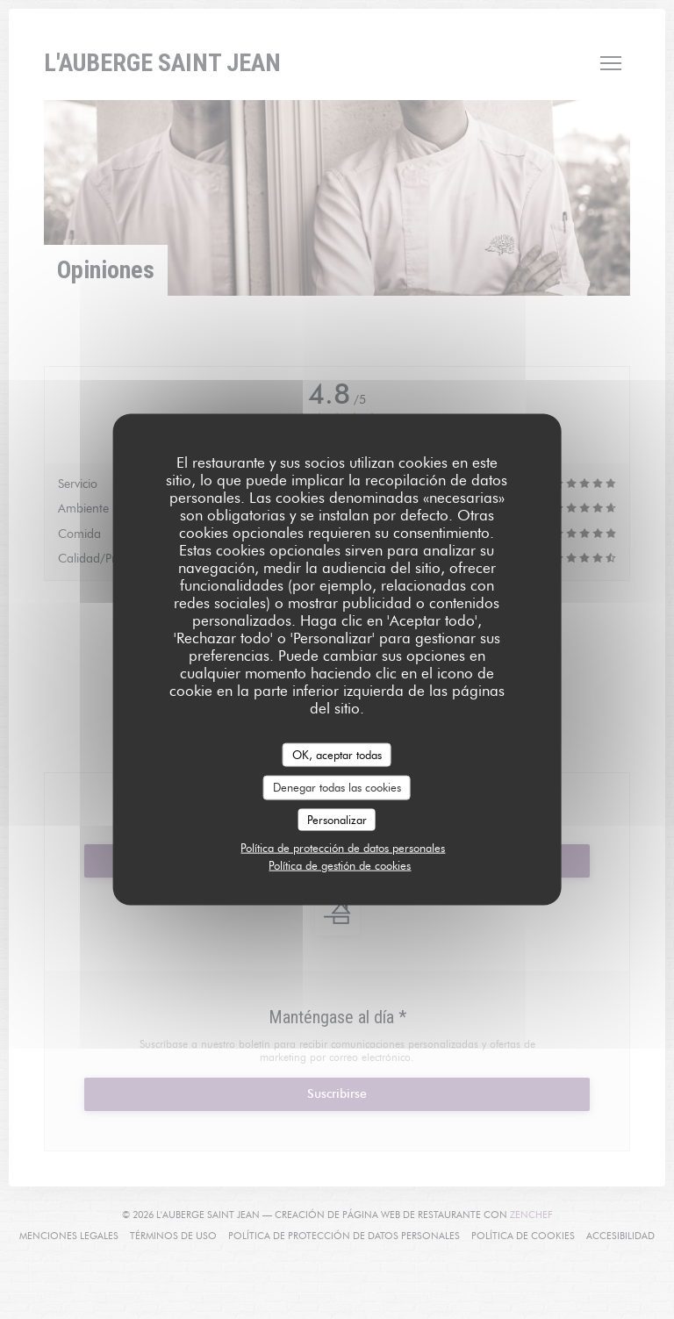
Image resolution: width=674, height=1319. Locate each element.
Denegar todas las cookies (337, 787)
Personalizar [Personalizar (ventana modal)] (337, 819)
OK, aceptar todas (337, 754)
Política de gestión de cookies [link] (340, 865)
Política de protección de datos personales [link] (342, 848)
